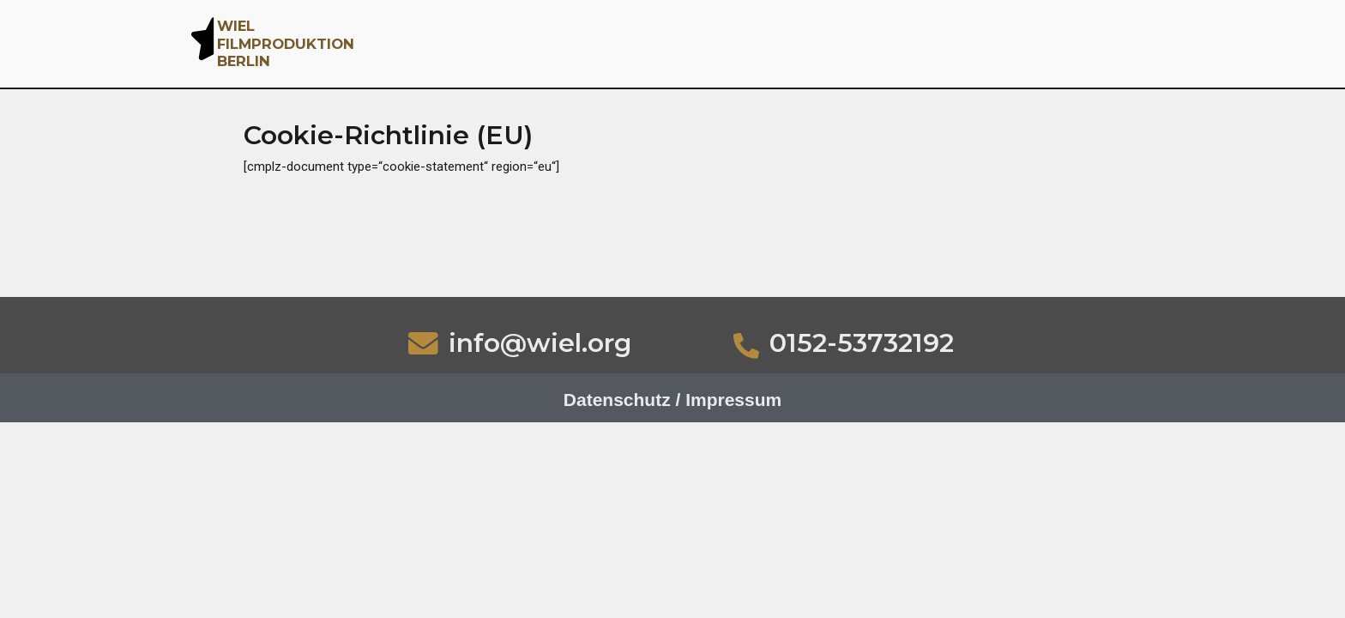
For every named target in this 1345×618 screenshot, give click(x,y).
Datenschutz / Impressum (672, 399)
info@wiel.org (540, 343)
